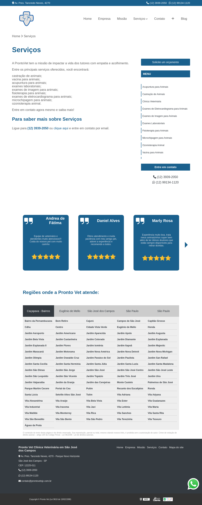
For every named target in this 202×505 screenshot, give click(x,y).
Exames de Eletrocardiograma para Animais (164, 108)
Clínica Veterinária (151, 101)
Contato (159, 18)
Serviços (139, 18)
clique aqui (61, 128)
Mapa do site (176, 447)
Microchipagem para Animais (157, 138)
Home (87, 18)
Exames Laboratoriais (153, 123)
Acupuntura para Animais (155, 87)
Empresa (104, 18)
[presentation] (22, 259)
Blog (184, 18)
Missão (122, 18)
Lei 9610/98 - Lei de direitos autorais (77, 435)
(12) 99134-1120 (179, 3)
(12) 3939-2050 (156, 3)
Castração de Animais (153, 94)
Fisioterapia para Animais (155, 130)
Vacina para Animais (152, 152)
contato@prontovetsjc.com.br (35, 481)
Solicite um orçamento (165, 62)
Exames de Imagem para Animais (159, 116)
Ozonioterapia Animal (153, 145)
